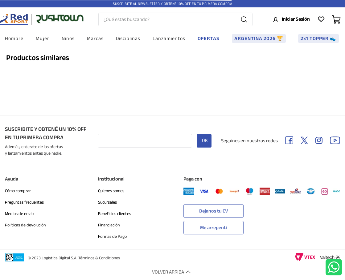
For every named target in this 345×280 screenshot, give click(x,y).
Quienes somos (111, 191)
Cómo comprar (18, 191)
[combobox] (175, 19)
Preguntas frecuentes (24, 202)
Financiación (109, 225)
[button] (213, 226)
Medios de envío (19, 213)
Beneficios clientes (114, 213)
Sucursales (107, 202)
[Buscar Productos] (244, 19)
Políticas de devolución (25, 225)
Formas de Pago (112, 236)
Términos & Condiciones (99, 258)
